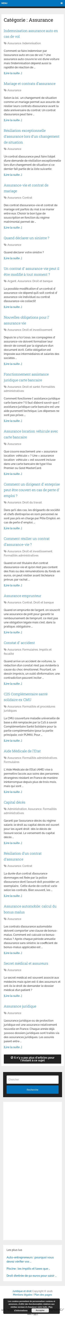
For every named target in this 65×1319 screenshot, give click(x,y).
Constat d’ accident (19, 642)
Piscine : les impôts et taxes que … (28, 1268)
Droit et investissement (37, 329)
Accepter (40, 1310)
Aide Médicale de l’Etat (22, 751)
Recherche (32, 1089)
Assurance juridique (20, 1006)
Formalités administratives (21, 555)
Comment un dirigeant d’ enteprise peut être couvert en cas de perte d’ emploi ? (32, 490)
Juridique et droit (22, 1291)
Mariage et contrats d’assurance (29, 83)
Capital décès (14, 802)
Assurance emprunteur (22, 595)
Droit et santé (31, 386)
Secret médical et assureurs (26, 963)
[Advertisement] (32, 1137)
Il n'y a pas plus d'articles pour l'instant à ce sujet (32, 1059)
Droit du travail (32, 502)
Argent (11, 281)
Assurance (14, 43)
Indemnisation (31, 43)
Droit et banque (42, 281)
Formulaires (30, 649)
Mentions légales (22, 1294)
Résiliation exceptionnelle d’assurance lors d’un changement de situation (31, 136)
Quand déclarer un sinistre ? (26, 238)
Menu (4, 3)
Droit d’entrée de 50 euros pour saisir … (32, 1275)
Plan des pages (43, 1294)
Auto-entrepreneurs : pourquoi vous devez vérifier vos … (30, 1259)
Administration (17, 809)
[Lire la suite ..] (13, 73)
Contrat (27, 197)
